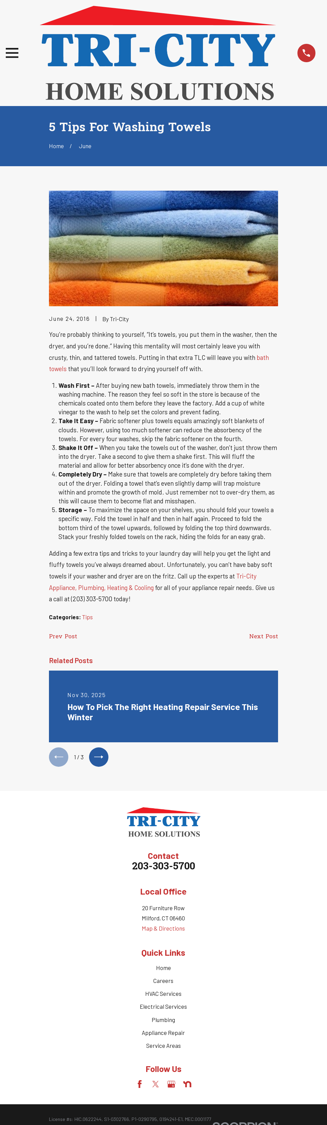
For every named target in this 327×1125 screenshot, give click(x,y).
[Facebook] (140, 1085)
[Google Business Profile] (171, 1085)
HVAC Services (163, 995)
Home (163, 969)
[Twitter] (156, 1085)
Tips (87, 616)
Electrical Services (163, 1008)
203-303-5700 (163, 868)
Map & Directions (163, 930)
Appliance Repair (163, 1034)
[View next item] (101, 757)
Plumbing (163, 1021)
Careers (163, 982)
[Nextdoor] (187, 1085)
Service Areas (163, 1046)
